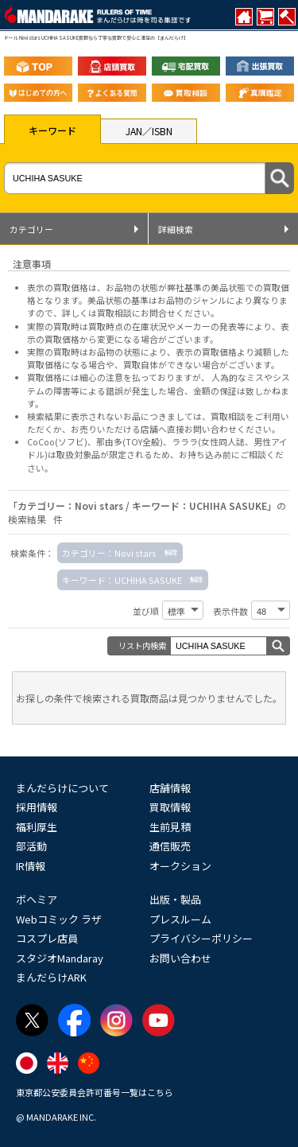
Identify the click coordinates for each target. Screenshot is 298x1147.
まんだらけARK (51, 977)
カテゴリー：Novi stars (109, 552)
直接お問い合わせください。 (224, 428)
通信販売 (170, 845)
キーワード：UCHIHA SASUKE (122, 580)
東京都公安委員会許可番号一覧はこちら (94, 1092)
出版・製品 (175, 899)
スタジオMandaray (59, 958)
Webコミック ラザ (59, 919)
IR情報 (30, 865)
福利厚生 (36, 826)
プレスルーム (180, 919)
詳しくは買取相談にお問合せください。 (140, 312)
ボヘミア (36, 899)
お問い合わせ (180, 958)
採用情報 (36, 807)
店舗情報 (170, 787)
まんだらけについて (62, 787)
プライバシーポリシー (201, 938)
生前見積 (170, 826)
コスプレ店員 (47, 938)
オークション (180, 865)
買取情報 (170, 807)
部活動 (31, 845)
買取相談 (228, 416)
